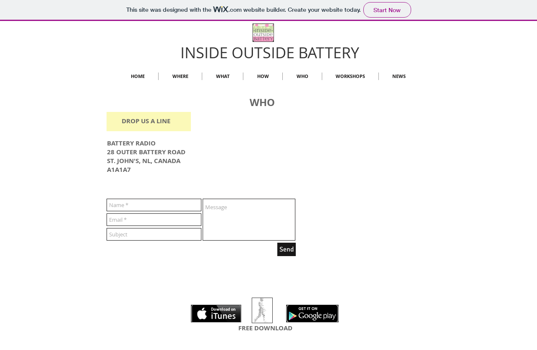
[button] (302, 76)
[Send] (286, 249)
